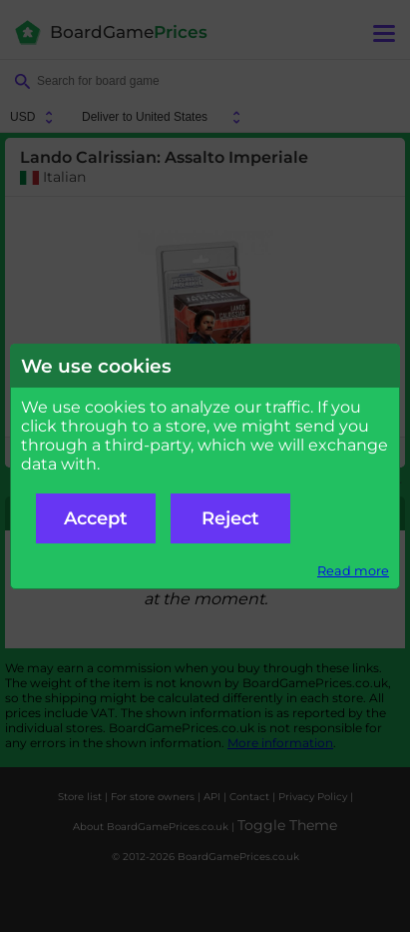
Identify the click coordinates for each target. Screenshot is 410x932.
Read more (353, 570)
